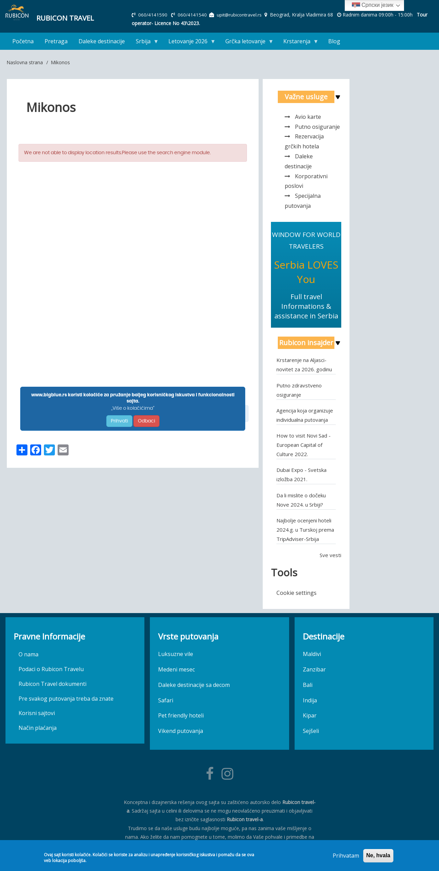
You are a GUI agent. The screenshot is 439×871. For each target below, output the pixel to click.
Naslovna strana (25, 62)
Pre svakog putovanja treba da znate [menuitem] (66, 698)
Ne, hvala (378, 855)
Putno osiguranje (317, 127)
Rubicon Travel (62, 17)
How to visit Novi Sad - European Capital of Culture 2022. (303, 444)
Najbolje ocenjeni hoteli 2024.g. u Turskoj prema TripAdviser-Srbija (305, 529)
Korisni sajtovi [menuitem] (37, 713)
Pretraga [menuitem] (56, 41)
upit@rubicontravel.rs (240, 14)
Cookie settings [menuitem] (296, 593)
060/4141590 (153, 14)
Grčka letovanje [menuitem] (247, 42)
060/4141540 (193, 14)
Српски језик (372, 5)
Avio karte (308, 117)
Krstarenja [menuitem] (298, 42)
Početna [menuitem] (23, 41)
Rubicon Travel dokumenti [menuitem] (52, 684)
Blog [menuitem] (334, 41)
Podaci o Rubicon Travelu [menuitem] (51, 669)
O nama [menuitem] (28, 654)
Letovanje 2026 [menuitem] (189, 42)
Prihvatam (346, 855)
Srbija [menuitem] (144, 42)
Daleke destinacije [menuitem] (102, 41)
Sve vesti (330, 555)
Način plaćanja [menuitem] (38, 728)
